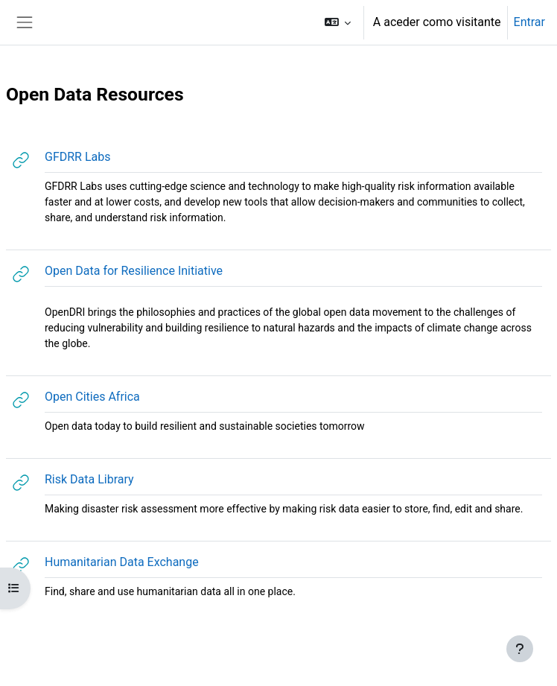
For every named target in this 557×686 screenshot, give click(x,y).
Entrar (529, 22)
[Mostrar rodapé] (519, 648)
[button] (337, 22)
